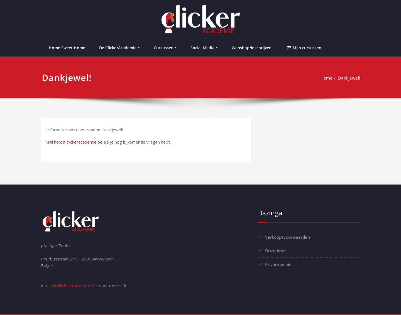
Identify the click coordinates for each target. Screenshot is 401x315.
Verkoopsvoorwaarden (287, 237)
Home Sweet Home (67, 47)
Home (326, 78)
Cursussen (163, 47)
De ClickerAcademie (117, 47)
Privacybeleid (278, 264)
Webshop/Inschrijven (252, 47)
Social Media (202, 47)
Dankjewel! (349, 78)
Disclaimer (275, 251)
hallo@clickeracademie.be (78, 142)
